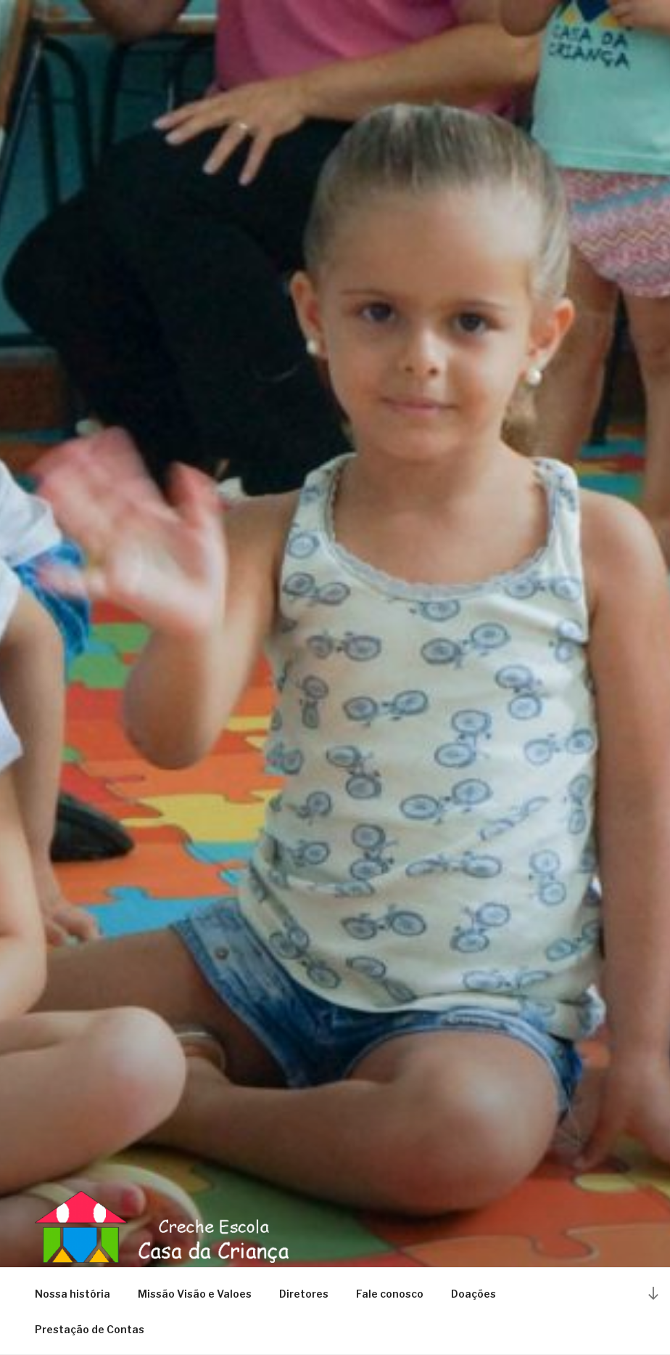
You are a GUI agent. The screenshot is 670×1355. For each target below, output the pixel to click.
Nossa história (72, 1293)
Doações (473, 1293)
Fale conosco (389, 1293)
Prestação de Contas (89, 1329)
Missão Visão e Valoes (195, 1293)
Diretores (303, 1293)
